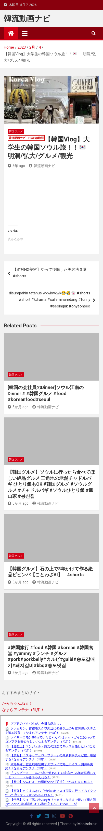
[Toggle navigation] (24, 33)
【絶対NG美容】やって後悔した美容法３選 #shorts (50, 273)
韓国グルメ (16, 131)
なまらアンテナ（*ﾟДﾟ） (23, 709)
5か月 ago (18, 407)
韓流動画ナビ (27, 18)
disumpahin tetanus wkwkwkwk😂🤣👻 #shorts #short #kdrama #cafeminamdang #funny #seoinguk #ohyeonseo (49, 299)
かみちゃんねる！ (17, 703)
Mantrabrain (87, 824)
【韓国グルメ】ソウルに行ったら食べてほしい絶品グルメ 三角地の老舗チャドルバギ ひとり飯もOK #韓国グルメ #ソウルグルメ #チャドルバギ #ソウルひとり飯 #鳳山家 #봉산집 (51, 484)
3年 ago (16, 166)
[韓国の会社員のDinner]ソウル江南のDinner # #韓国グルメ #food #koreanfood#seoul (46, 393)
